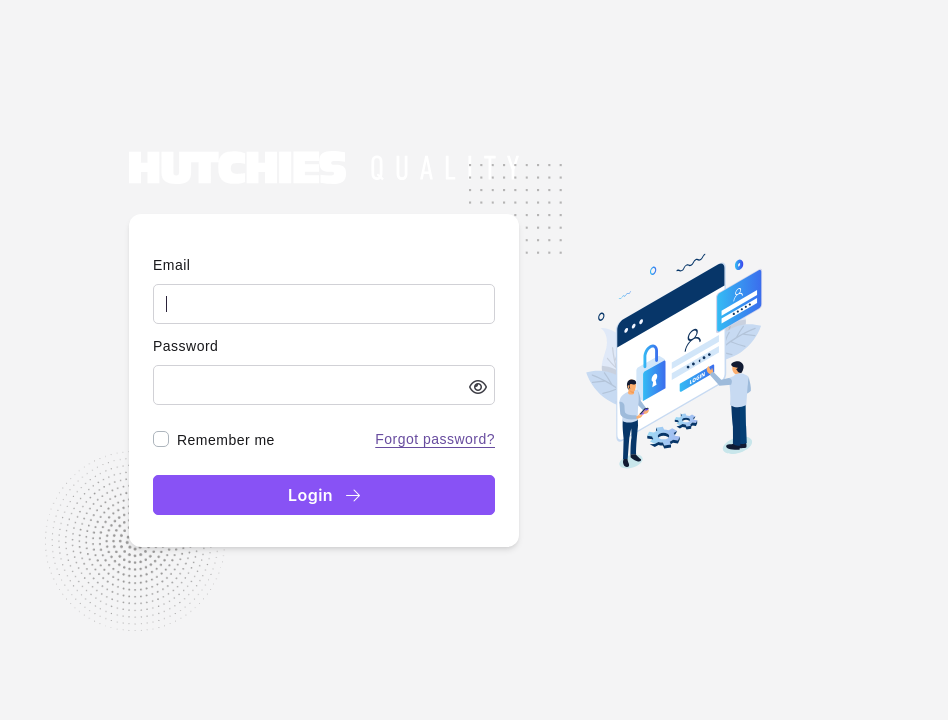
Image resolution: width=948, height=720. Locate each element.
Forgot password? (435, 439)
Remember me (226, 440)
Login (324, 495)
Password (185, 346)
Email (171, 265)
